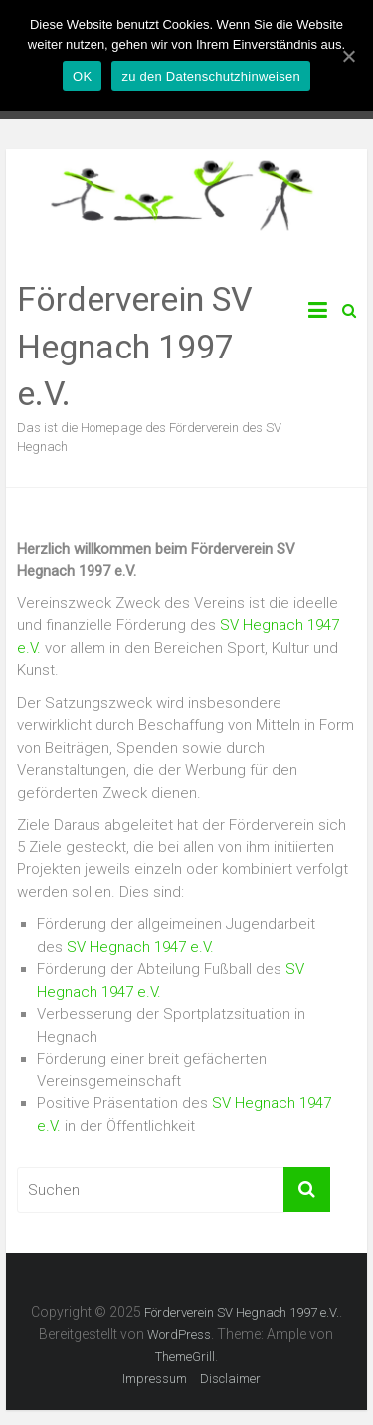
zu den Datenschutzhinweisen (210, 76)
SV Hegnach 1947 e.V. (140, 947)
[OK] (348, 56)
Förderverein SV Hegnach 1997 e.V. (135, 346)
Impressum (154, 1378)
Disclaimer (230, 1378)
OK (82, 76)
